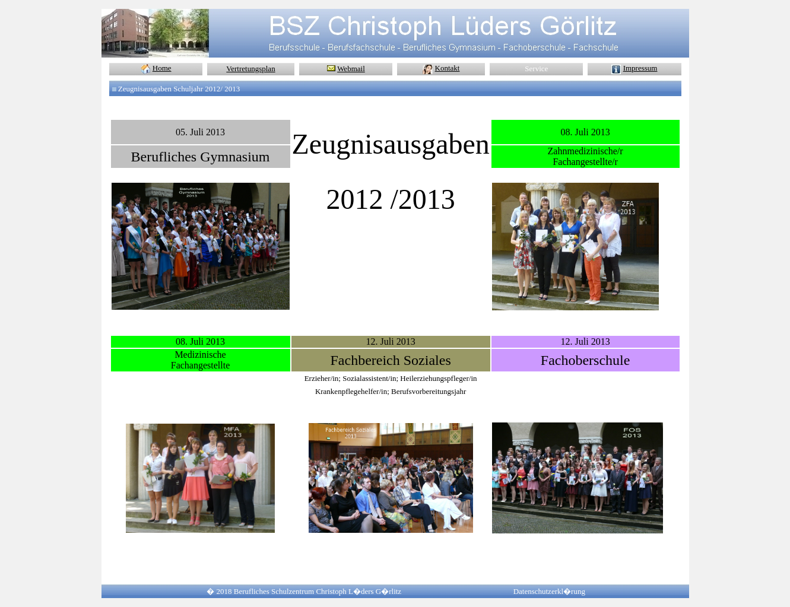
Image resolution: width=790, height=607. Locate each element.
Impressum (640, 67)
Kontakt (447, 67)
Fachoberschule (585, 360)
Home (162, 67)
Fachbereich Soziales (390, 360)
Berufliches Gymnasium (200, 156)
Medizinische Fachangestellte (200, 359)
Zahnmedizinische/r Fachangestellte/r (585, 156)
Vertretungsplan (250, 68)
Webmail (351, 68)
